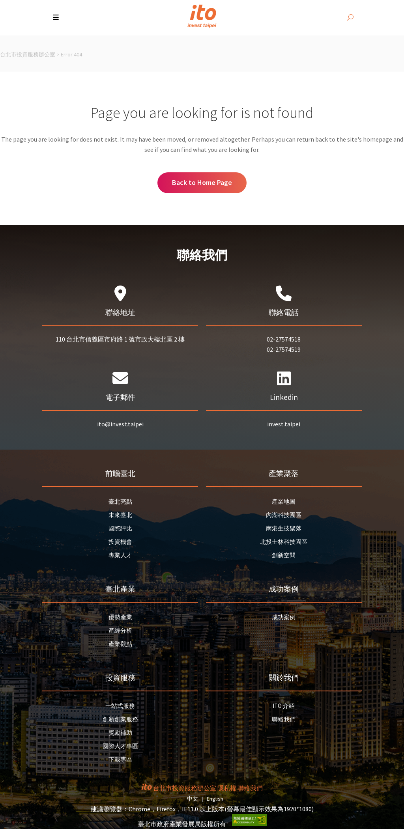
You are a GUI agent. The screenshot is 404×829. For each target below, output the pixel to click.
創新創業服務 (120, 719)
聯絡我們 (284, 719)
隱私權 (226, 788)
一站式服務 (120, 706)
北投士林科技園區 (283, 541)
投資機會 (120, 541)
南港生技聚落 (283, 528)
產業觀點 (120, 644)
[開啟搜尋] (350, 18)
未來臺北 (120, 515)
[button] (56, 17)
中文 (192, 798)
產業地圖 (284, 501)
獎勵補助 (120, 732)
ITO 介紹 (284, 706)
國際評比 (120, 528)
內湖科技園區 (283, 515)
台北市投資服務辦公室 (27, 54)
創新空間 (284, 555)
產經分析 (120, 630)
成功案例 (284, 617)
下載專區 (120, 759)
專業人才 (120, 555)
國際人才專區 (120, 746)
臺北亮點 (120, 501)
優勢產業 (120, 617)
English (215, 798)
